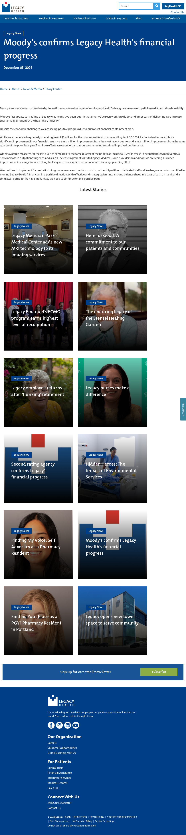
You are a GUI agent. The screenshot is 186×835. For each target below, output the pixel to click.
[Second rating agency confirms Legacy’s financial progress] (38, 468)
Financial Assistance (60, 772)
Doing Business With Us (62, 752)
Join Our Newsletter (59, 803)
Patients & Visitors (85, 18)
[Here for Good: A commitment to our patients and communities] (112, 239)
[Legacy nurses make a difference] (112, 392)
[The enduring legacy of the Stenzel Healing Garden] (112, 316)
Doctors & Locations (17, 18)
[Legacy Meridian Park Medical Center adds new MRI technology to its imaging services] (38, 239)
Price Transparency (60, 821)
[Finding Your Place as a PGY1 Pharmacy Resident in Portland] (38, 620)
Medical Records (57, 783)
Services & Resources (51, 18)
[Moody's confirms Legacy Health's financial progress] (112, 544)
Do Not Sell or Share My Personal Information (72, 825)
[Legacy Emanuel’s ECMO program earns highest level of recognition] (38, 316)
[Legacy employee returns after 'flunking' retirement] (38, 392)
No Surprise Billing (82, 821)
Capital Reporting (104, 821)
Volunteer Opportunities (62, 748)
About (139, 18)
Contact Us (177, 12)
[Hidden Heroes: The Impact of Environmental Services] (112, 468)
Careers (52, 742)
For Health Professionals (166, 18)
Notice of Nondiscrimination (122, 816)
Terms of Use (80, 816)
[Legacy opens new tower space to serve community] (112, 620)
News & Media (32, 89)
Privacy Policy (97, 816)
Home (4, 89)
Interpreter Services (59, 777)
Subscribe (159, 672)
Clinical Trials (55, 767)
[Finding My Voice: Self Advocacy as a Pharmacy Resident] (38, 544)
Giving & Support (116, 18)
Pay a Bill (53, 788)
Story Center (54, 89)
